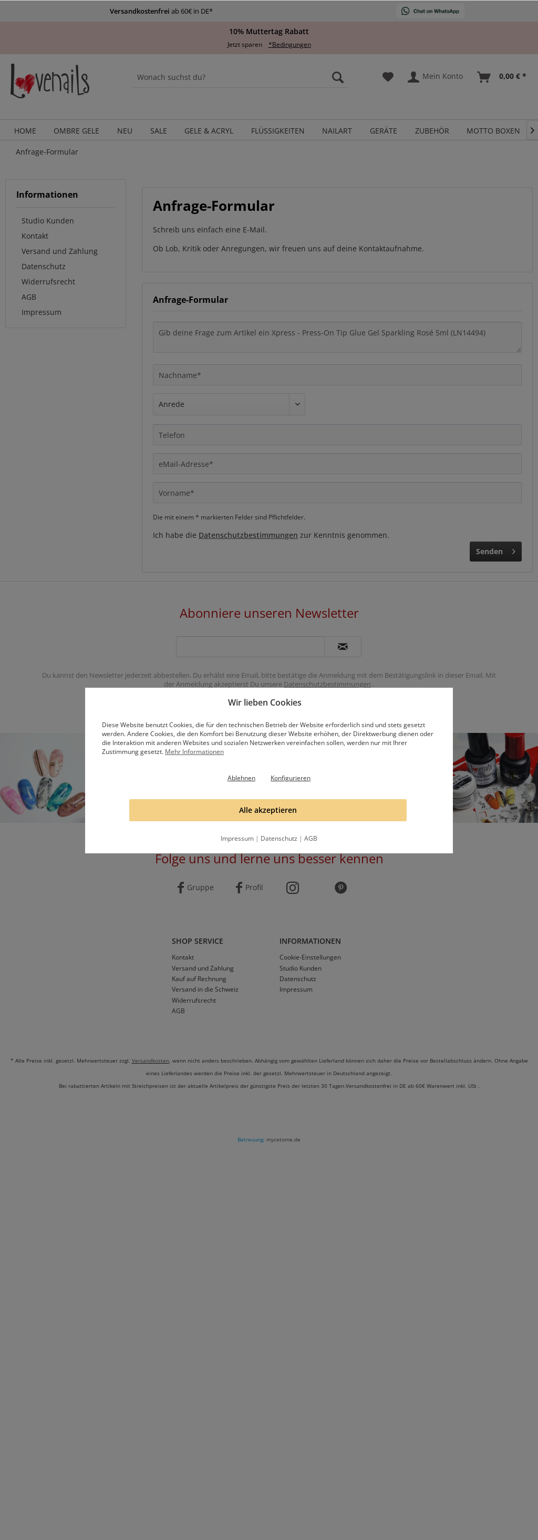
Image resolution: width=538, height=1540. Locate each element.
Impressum (237, 838)
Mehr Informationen (194, 751)
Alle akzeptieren (268, 810)
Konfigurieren (291, 777)
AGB (310, 838)
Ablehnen (241, 777)
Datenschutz (279, 838)
